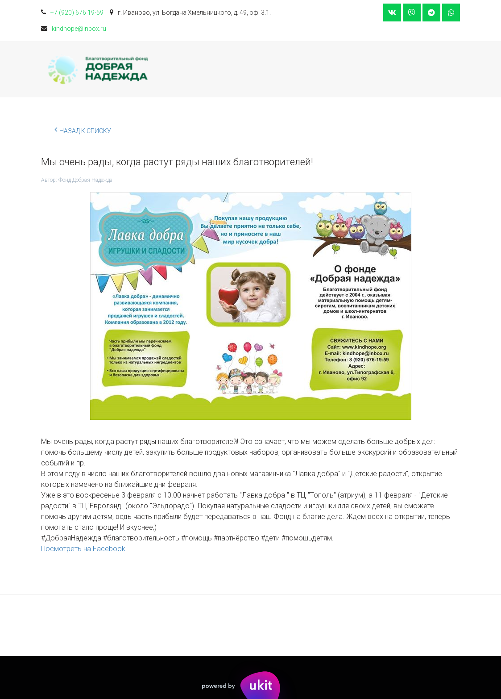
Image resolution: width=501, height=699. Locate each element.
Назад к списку (82, 129)
